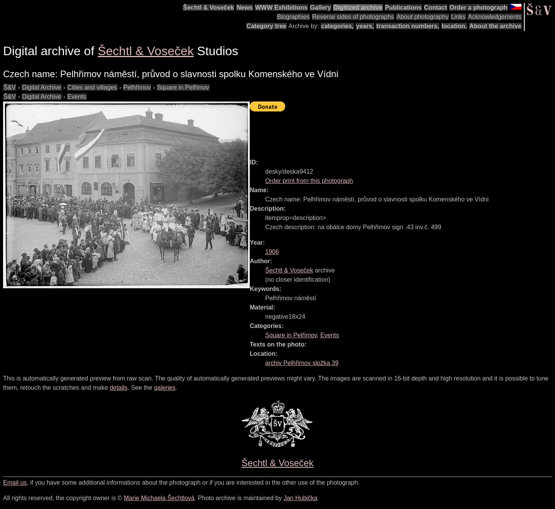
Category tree (266, 26)
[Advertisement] (390, 131)
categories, (337, 26)
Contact (435, 7)
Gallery (320, 7)
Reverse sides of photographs (353, 17)
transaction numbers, (407, 26)
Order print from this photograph (309, 181)
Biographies (293, 17)
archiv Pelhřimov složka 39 (301, 363)
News (245, 7)
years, (365, 26)
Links (458, 17)
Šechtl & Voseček (208, 7)
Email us (15, 482)
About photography (423, 17)
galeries (164, 387)
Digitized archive (357, 7)
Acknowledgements (494, 17)
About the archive (495, 26)
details (119, 387)
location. (454, 26)
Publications (403, 7)
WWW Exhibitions (281, 7)
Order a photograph (478, 7)
